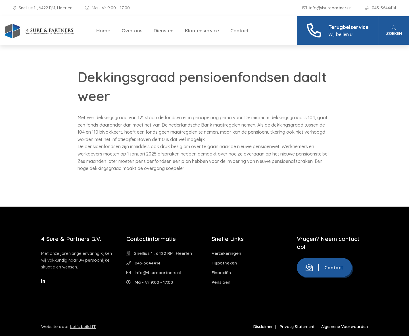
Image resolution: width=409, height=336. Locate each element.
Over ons (132, 30)
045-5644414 (380, 7)
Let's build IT (83, 326)
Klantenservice (202, 30)
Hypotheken (224, 263)
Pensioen (221, 282)
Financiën (221, 272)
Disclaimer (263, 326)
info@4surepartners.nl (328, 7)
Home (103, 30)
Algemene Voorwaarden (344, 326)
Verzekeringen (226, 253)
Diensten (164, 30)
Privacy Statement (297, 326)
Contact (239, 30)
